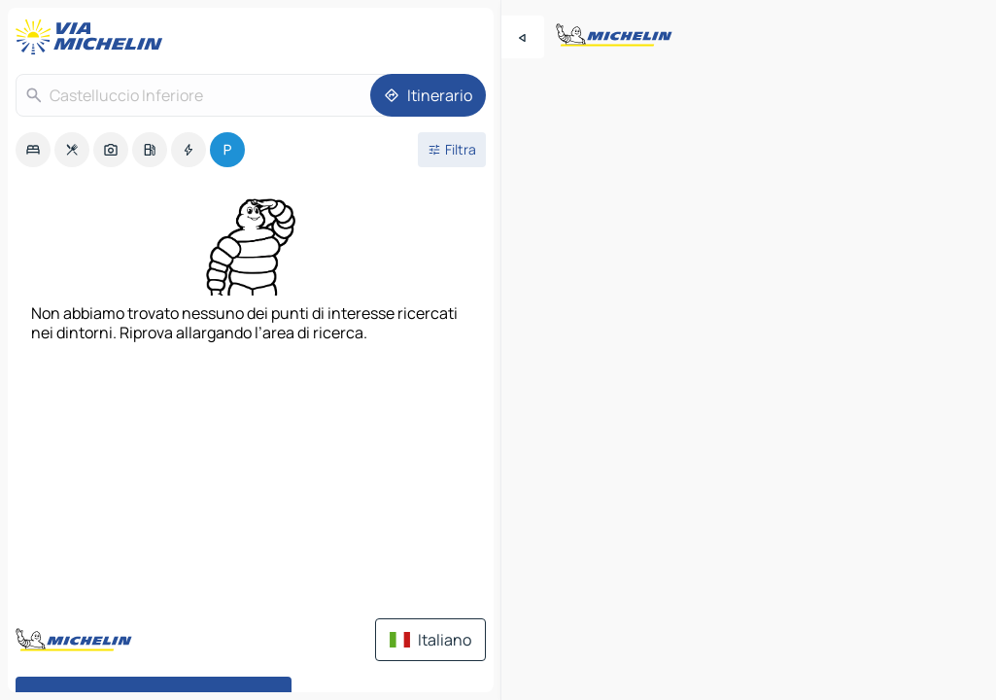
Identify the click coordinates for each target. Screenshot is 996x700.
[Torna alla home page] (93, 37)
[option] (33, 149)
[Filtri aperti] (452, 149)
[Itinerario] (428, 95)
